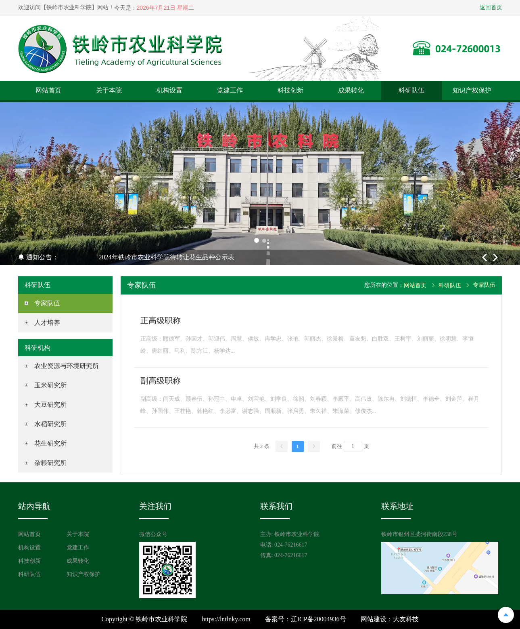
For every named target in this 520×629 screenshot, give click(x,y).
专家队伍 (47, 303)
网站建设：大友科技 (390, 619)
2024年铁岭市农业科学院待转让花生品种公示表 (166, 257)
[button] (256, 240)
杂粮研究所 (50, 462)
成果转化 (351, 90)
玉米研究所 (50, 385)
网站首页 (48, 90)
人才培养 (47, 322)
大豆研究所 (50, 404)
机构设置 (169, 90)
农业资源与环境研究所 (66, 365)
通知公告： (38, 257)
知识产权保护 (472, 90)
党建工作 (230, 90)
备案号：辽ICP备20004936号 (305, 619)
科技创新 (290, 90)
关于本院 (109, 90)
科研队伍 (411, 90)
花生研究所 (50, 443)
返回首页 (491, 7)
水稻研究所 (50, 424)
